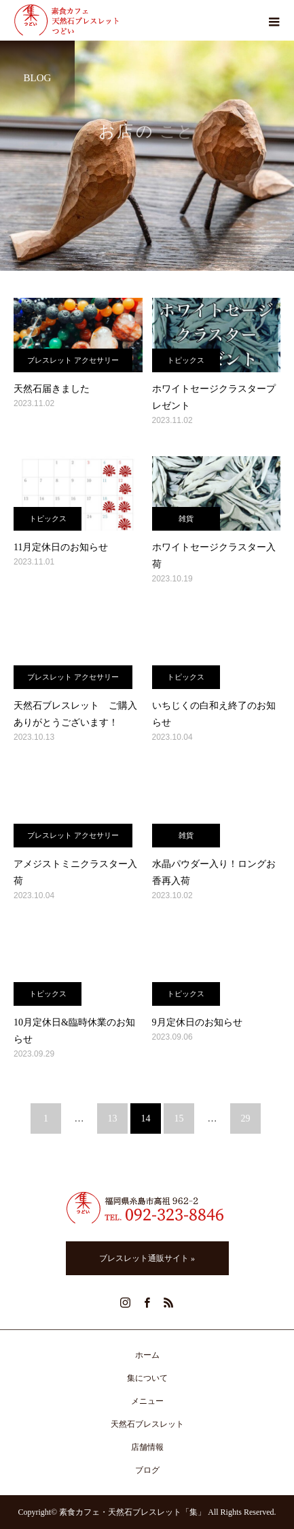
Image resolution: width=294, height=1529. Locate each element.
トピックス (185, 360)
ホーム (147, 1355)
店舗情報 (147, 1447)
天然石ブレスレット (147, 1424)
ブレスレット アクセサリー (73, 360)
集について (147, 1378)
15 (179, 1118)
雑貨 (186, 518)
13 (112, 1118)
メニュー (147, 1401)
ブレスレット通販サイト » (147, 1258)
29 (246, 1118)
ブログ (147, 1470)
